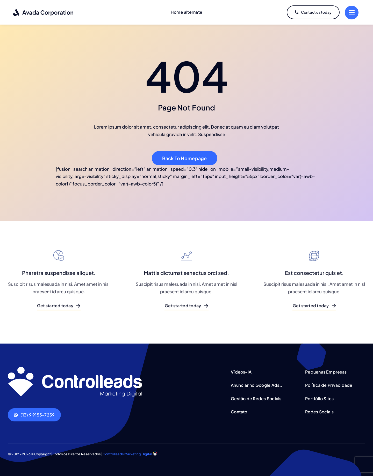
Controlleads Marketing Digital (127, 454)
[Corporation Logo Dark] (43, 10)
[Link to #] (351, 12)
